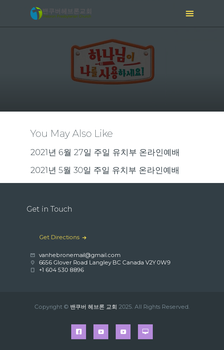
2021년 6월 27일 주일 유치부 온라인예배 (105, 152)
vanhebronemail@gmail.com (80, 255)
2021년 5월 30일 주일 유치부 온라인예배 (104, 170)
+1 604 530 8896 (61, 269)
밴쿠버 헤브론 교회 (93, 306)
